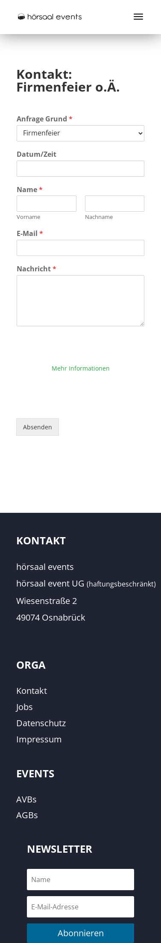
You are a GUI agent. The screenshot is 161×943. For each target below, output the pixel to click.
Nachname (99, 217)
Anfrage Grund (45, 119)
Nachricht (36, 268)
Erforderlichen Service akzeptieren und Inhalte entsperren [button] (80, 396)
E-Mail (30, 233)
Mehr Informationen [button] (81, 368)
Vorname (28, 217)
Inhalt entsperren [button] (80, 380)
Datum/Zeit (36, 154)
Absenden (37, 427)
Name (30, 189)
